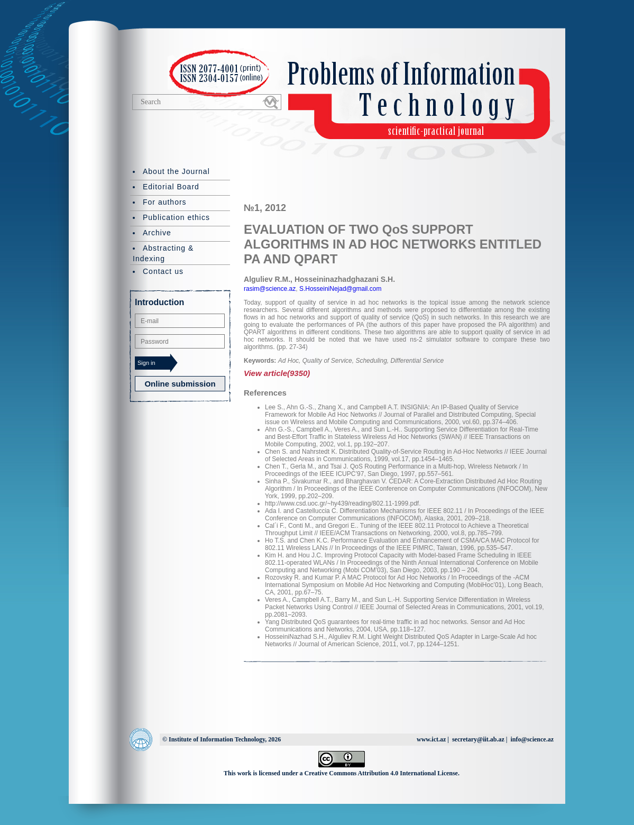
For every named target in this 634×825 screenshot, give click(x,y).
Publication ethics (176, 217)
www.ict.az (431, 739)
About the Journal (176, 171)
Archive (157, 232)
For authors (165, 202)
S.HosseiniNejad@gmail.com (340, 288)
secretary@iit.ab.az (478, 739)
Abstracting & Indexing (163, 253)
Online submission (179, 383)
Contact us (163, 271)
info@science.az (532, 739)
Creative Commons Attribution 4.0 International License (381, 773)
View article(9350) (277, 373)
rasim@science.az (270, 288)
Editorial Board (171, 186)
